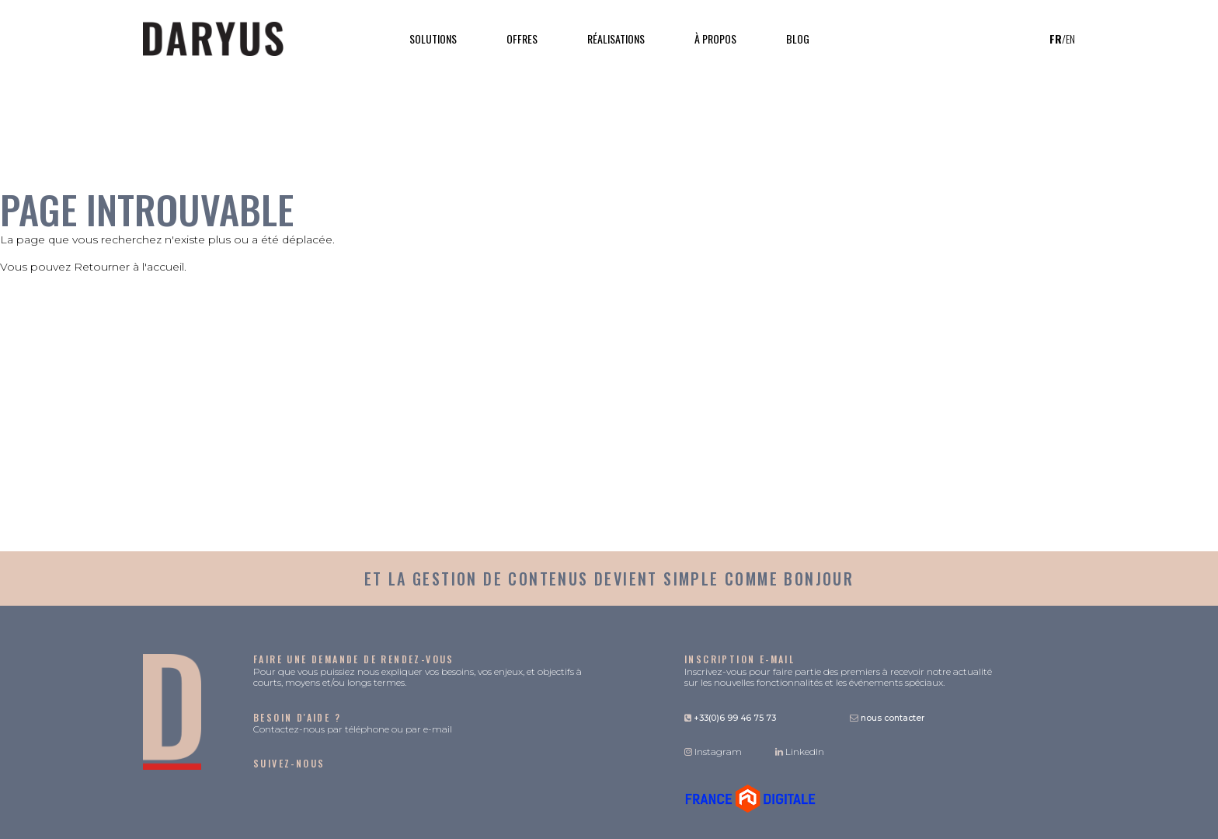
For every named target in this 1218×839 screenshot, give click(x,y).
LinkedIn (799, 751)
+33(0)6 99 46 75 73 (730, 718)
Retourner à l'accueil (129, 267)
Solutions (433, 38)
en (1070, 39)
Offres (522, 38)
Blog (797, 38)
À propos (715, 38)
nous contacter (887, 718)
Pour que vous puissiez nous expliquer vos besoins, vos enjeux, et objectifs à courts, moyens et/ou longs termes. (417, 671)
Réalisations (616, 38)
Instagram (713, 751)
